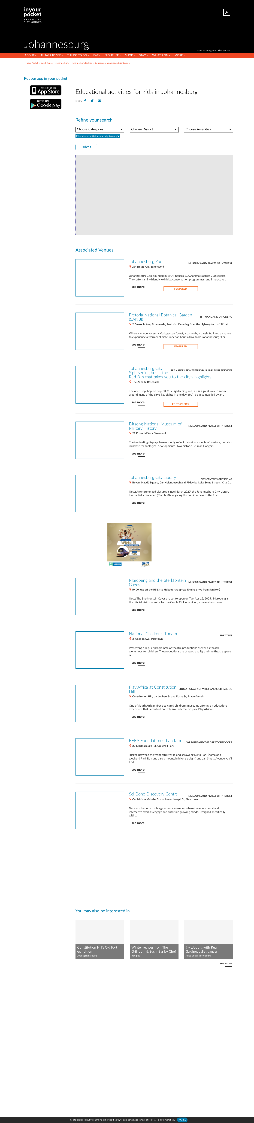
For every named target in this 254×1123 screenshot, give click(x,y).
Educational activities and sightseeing (205, 689)
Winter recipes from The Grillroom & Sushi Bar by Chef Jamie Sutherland (153, 950)
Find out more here (165, 1120)
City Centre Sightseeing (216, 479)
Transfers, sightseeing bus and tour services (201, 370)
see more (138, 286)
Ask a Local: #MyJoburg (198, 956)
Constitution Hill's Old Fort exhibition (97, 949)
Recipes (135, 956)
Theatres (226, 635)
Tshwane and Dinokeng (216, 317)
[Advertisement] (154, 76)
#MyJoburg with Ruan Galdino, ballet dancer (202, 949)
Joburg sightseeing (87, 956)
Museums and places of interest (210, 263)
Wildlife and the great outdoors (209, 742)
